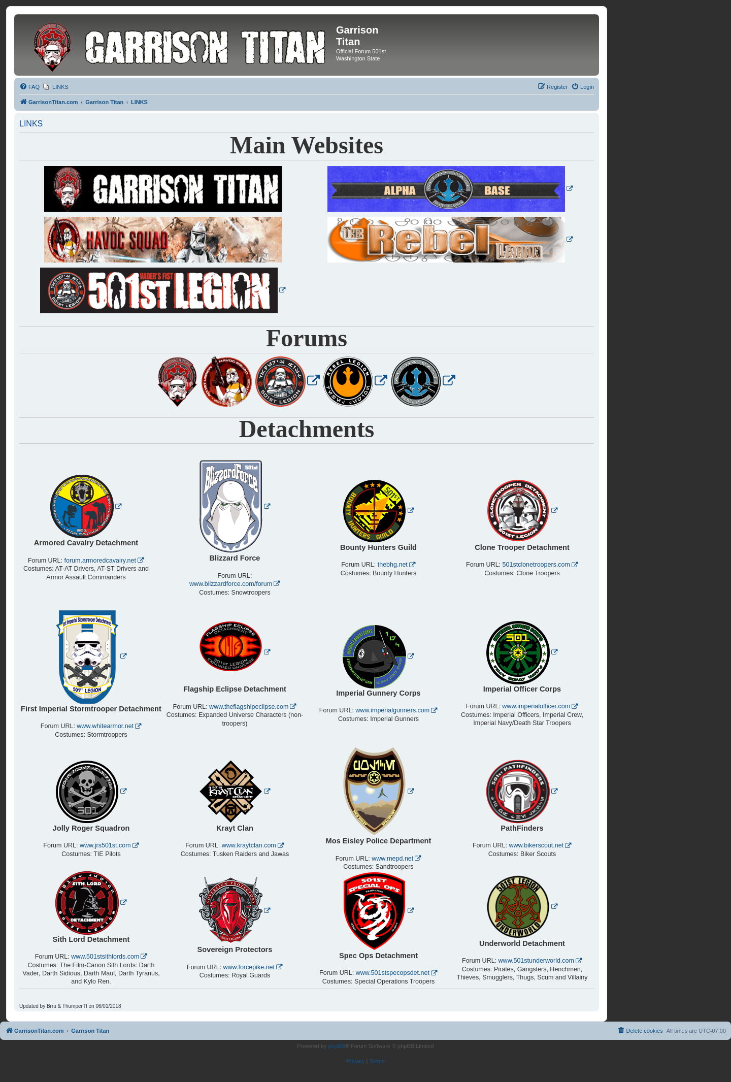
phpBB (336, 1046)
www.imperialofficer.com (536, 706)
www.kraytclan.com (249, 845)
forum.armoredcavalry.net (100, 560)
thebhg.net (393, 564)
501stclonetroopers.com (536, 564)
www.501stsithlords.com (105, 956)
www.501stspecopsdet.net (392, 972)
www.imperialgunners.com (392, 710)
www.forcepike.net (249, 967)
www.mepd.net (392, 858)
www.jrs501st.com (105, 845)
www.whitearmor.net (105, 726)
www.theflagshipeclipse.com (248, 706)
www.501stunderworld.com (536, 960)
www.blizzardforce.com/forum (230, 583)
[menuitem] (29, 87)
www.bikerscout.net (536, 845)
